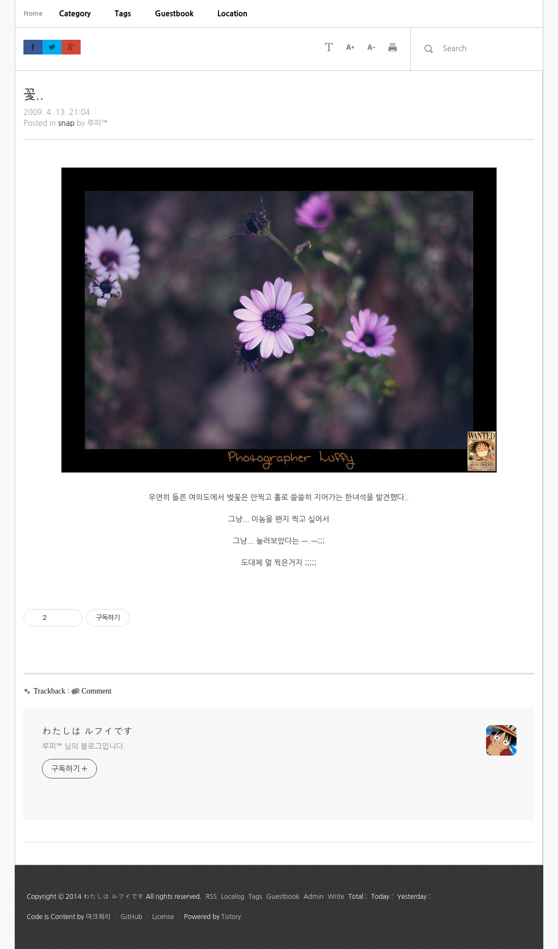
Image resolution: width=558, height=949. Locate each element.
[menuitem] (74, 13)
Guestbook (174, 13)
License (163, 917)
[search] (486, 48)
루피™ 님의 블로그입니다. (83, 746)
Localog (232, 896)
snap (66, 123)
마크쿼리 (98, 917)
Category (74, 13)
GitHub (131, 917)
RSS (211, 896)
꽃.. (33, 94)
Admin (314, 896)
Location (232, 13)
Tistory (231, 917)
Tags (123, 13)
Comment (96, 691)
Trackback (50, 691)
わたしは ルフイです (87, 732)
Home (33, 13)
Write (335, 896)
